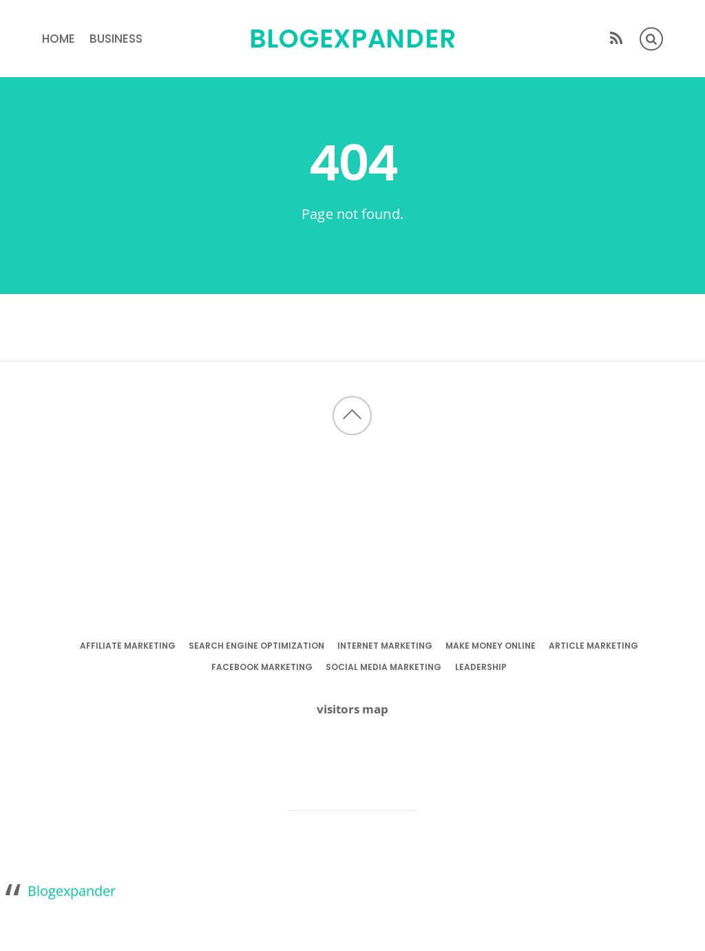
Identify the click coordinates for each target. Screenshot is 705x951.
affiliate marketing (128, 645)
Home (58, 38)
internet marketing (384, 645)
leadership (481, 667)
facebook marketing (262, 667)
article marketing (593, 645)
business (116, 38)
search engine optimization (256, 645)
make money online (490, 645)
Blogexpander (72, 890)
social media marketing (383, 667)
